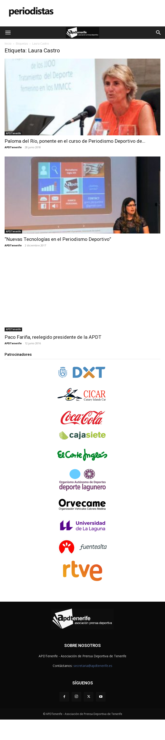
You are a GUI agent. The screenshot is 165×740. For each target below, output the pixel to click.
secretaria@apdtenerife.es (92, 665)
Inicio (8, 44)
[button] (7, 32)
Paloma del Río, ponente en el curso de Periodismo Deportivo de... (75, 141)
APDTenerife (13, 133)
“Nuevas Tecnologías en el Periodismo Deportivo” (58, 239)
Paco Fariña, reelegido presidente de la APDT (53, 337)
